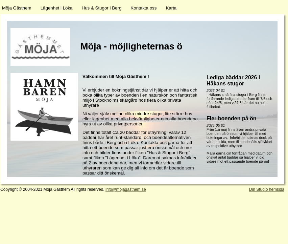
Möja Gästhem (16, 8)
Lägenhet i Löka (57, 8)
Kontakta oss (143, 8)
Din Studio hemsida (266, 189)
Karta (171, 8)
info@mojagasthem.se (125, 189)
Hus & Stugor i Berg (102, 8)
